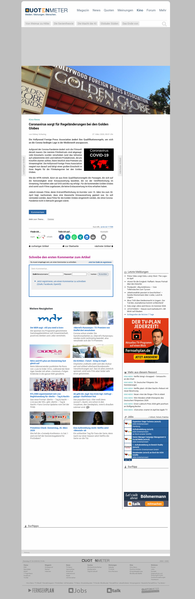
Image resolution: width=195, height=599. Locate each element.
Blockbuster (104, 583)
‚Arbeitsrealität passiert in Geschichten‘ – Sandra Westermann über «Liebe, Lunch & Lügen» (145, 295)
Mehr (162, 10)
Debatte (111, 567)
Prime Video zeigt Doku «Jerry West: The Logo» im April (147, 277)
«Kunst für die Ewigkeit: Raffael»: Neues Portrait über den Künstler (147, 282)
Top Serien (161, 583)
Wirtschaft (69, 571)
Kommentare (37, 212)
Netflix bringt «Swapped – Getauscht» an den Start (145, 377)
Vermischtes (70, 569)
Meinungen (125, 10)
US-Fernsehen (71, 578)
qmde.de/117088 (107, 227)
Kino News (30, 583)
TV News (77, 583)
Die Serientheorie (63, 23)
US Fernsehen (68, 583)
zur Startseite (70, 246)
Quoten (109, 10)
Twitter (26, 578)
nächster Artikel (104, 246)
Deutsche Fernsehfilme (149, 583)
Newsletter (27, 569)
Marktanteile (91, 569)
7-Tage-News (28, 573)
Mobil (26, 571)
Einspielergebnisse (136, 571)
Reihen (47, 569)
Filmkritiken (59, 583)
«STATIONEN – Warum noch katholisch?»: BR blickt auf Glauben (146, 310)
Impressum (155, 579)
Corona (51, 219)
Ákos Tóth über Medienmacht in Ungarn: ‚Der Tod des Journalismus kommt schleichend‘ (146, 301)
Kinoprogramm (135, 583)
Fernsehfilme (113, 583)
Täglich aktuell (92, 571)
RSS (25, 567)
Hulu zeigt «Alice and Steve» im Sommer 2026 (146, 306)
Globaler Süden (109, 23)
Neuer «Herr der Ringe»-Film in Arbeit (144, 394)
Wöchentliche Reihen (94, 567)
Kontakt (153, 571)
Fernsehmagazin (48, 583)
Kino (140, 10)
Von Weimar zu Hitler (37, 23)
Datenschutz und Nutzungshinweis (157, 574)
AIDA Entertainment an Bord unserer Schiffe (138, 431)
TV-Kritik (111, 569)
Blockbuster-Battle (136, 573)
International (70, 573)
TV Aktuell (38, 583)
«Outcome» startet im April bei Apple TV (146, 410)
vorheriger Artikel (39, 246)
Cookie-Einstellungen (158, 577)
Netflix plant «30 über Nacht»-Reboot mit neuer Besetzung (146, 389)
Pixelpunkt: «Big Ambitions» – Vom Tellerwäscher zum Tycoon (142, 288)
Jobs (152, 569)
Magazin (83, 10)
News (96, 10)
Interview (48, 571)
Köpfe (68, 576)
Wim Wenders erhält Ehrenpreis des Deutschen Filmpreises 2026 (144, 399)
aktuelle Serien (124, 583)
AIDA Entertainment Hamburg (142, 423)
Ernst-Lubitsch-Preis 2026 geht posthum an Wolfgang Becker (146, 405)
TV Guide (96, 583)
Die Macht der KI (87, 23)
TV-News (69, 567)
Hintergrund (49, 567)
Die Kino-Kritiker (135, 569)
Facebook (27, 576)
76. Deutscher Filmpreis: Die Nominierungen (141, 383)
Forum (151, 10)
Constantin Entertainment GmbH (143, 447)
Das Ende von (130, 23)
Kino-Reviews (113, 571)
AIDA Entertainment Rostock (145, 439)
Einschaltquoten (86, 583)
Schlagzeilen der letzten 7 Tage (140, 314)
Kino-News (133, 567)
